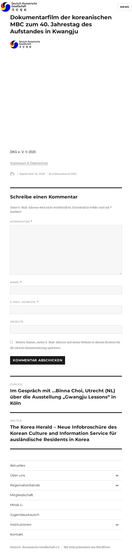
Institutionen (20, 524)
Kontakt (16, 534)
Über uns (17, 475)
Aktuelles (17, 465)
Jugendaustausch (24, 515)
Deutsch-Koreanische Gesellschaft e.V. (35, 547)
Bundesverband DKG (63, 173)
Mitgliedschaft (21, 495)
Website (17, 321)
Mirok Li (16, 505)
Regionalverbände (25, 485)
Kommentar (21, 221)
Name (16, 282)
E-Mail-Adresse (24, 302)
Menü (124, 6)
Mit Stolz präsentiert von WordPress (87, 547)
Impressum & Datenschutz (29, 163)
